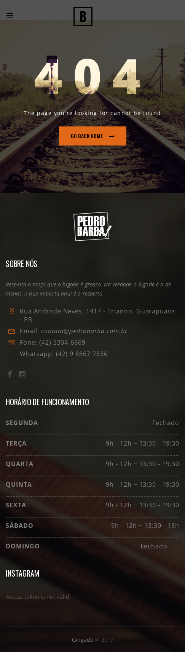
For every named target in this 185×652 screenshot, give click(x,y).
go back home (93, 136)
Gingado (83, 639)
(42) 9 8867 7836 (81, 354)
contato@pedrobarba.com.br (84, 331)
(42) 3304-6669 (62, 342)
